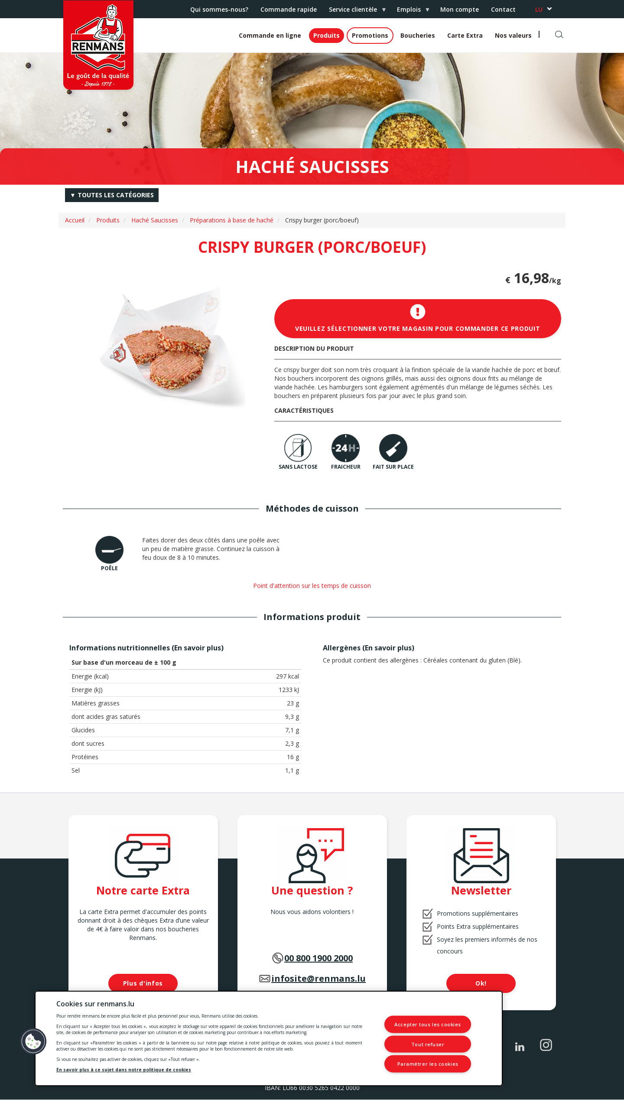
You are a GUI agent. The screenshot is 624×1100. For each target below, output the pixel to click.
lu (539, 9)
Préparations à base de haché (231, 220)
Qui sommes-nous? (219, 9)
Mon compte (459, 9)
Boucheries (417, 35)
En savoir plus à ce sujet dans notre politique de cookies (123, 1070)
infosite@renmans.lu (318, 978)
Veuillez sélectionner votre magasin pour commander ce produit (417, 318)
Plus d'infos (143, 983)
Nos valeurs (513, 35)
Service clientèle (354, 11)
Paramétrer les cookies (427, 1064)
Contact (503, 9)
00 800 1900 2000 (318, 958)
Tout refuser (428, 1044)
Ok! (481, 983)
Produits (326, 35)
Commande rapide (288, 9)
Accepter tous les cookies (427, 1024)
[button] (33, 1041)
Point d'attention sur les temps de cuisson (312, 585)
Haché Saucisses (154, 220)
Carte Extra (465, 35)
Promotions (370, 35)
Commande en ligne (270, 35)
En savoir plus (197, 648)
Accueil (74, 220)
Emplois (410, 11)
